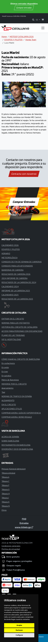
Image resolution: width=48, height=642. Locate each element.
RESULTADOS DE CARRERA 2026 (16, 274)
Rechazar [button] (19, 630)
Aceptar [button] (19, 625)
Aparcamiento (7, 388)
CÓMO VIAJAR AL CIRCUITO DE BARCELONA (21, 359)
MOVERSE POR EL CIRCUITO (14, 384)
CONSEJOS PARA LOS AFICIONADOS (17, 266)
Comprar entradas (24, 7)
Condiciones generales (11, 546)
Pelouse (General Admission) (14, 469)
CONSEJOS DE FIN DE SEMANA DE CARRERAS (22, 261)
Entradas (24, 523)
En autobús (6, 375)
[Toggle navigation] (42, 28)
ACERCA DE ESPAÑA (10, 436)
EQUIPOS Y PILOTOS (13, 39)
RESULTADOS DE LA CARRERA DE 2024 (19, 282)
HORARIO (6, 253)
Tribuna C (5, 481)
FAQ (24, 518)
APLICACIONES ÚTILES (12, 408)
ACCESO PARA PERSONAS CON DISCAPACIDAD (22, 331)
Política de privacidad (11, 549)
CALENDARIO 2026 (10, 245)
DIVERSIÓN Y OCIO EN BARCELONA (17, 449)
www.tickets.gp (24, 527)
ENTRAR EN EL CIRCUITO (13, 318)
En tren (5, 371)
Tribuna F (5, 485)
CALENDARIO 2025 (10, 294)
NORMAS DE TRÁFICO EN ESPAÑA (17, 396)
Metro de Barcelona (10, 379)
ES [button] (37, 19)
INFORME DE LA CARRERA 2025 (16, 290)
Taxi (3, 392)
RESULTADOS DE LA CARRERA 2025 (17, 299)
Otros (4, 510)
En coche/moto (8, 363)
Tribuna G (5, 489)
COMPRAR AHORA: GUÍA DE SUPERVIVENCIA (21, 413)
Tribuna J (5, 497)
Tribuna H (6, 493)
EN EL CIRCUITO (9, 404)
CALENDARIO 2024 (10, 286)
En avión (5, 367)
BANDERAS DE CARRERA (12, 270)
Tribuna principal (8, 473)
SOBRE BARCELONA (10, 441)
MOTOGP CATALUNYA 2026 (22, 36)
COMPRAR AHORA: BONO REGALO (17, 417)
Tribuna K (5, 502)
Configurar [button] (19, 635)
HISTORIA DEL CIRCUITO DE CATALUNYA (19, 327)
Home (4, 36)
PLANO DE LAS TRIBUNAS (13, 335)
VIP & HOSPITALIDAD (11, 339)
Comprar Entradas (24, 202)
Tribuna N (6, 506)
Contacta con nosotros (24, 174)
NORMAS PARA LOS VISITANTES (16, 323)
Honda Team (30, 39)
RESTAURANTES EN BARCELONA (16, 445)
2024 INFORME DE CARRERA (14, 278)
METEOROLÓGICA (9, 257)
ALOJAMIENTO (8, 400)
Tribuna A (5, 477)
